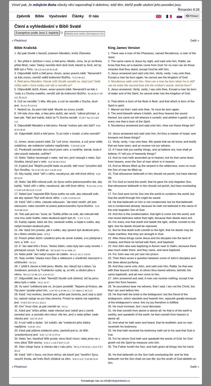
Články (78, 16)
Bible (39, 16)
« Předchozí (19, 40)
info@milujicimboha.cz (117, 380)
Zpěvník (23, 16)
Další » (194, 40)
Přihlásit (192, 16)
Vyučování (58, 16)
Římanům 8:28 (188, 9)
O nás (94, 16)
